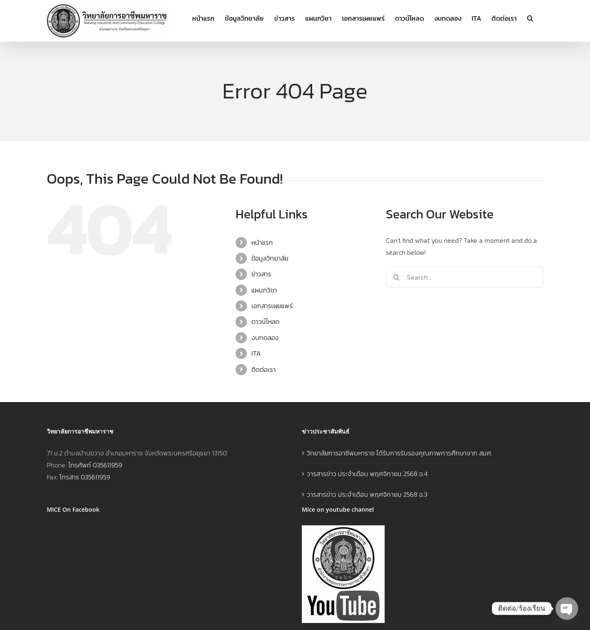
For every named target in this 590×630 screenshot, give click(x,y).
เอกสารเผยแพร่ (272, 306)
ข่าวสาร (261, 274)
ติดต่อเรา (263, 369)
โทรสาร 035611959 (85, 477)
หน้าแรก (262, 242)
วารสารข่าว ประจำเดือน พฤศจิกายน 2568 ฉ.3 (367, 494)
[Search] (396, 277)
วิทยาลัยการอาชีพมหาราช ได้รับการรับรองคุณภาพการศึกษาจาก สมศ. (399, 453)
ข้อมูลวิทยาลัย (269, 258)
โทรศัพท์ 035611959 (95, 465)
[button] (530, 17)
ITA (256, 353)
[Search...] (464, 277)
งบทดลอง (265, 338)
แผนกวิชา (264, 290)
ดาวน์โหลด (265, 321)
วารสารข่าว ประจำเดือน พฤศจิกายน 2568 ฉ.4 (367, 474)
